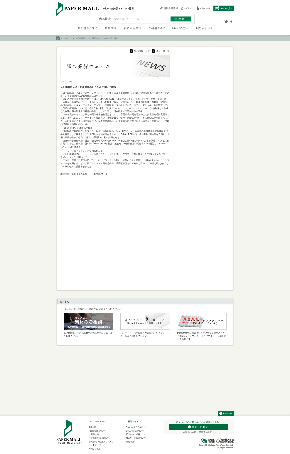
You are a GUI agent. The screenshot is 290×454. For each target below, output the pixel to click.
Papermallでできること (136, 427)
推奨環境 (130, 441)
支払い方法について (135, 431)
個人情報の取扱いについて (101, 441)
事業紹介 (93, 427)
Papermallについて (97, 431)
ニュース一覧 (163, 51)
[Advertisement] (201, 110)
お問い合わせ (95, 449)
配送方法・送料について (137, 434)
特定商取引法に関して (99, 438)
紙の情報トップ (142, 51)
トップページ (66, 38)
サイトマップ (95, 445)
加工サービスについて (136, 438)
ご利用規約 (94, 434)
